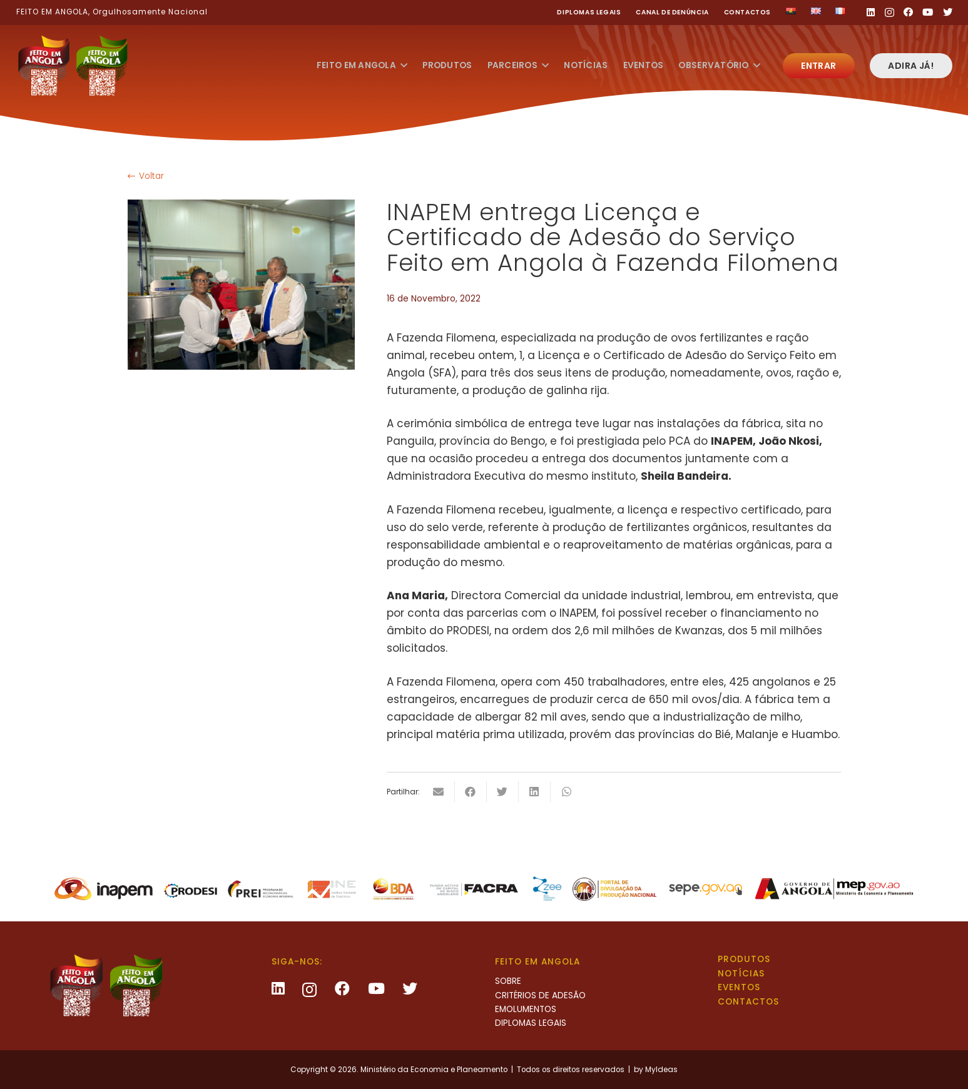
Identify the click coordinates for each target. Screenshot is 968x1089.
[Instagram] (889, 13)
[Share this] (471, 792)
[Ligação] (72, 65)
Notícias (741, 974)
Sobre (508, 981)
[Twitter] (947, 12)
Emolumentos (525, 1009)
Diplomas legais (589, 12)
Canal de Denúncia (672, 12)
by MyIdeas (656, 1070)
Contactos (748, 12)
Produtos (744, 959)
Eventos (739, 987)
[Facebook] (908, 12)
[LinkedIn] (871, 12)
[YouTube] (927, 12)
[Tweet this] (503, 792)
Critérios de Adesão (540, 995)
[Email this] (439, 792)
